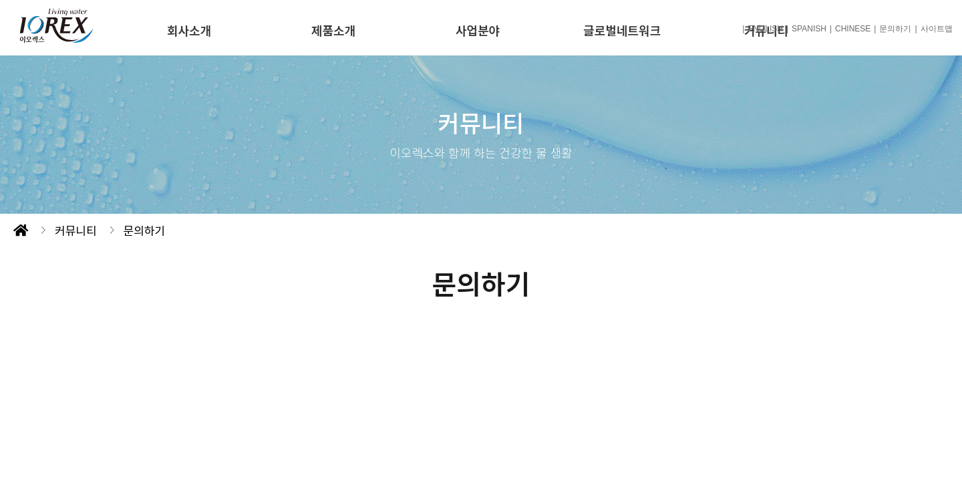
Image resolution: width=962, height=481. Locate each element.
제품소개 (333, 30)
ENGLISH (765, 28)
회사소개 (189, 30)
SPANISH (809, 28)
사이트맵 (937, 28)
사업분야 (478, 30)
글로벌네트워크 (622, 30)
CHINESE (852, 28)
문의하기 (895, 28)
